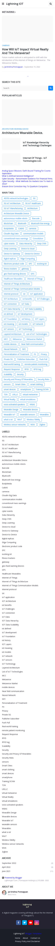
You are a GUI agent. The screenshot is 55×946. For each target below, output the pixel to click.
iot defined (8, 314)
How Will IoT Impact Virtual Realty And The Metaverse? (25, 51)
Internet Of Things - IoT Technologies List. (35, 159)
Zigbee (42, 424)
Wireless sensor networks (15, 424)
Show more (12, 894)
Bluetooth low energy (40, 223)
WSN (32, 424)
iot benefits (27, 299)
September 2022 (27, 863)
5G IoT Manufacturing (13, 208)
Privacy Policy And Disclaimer (27, 941)
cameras (32, 228)
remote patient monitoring (36, 364)
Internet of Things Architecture (17, 284)
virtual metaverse (30, 394)
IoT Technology (25, 329)
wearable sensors (27, 414)
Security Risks (43, 379)
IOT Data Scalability (33, 309)
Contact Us (35, 938)
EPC (30, 263)
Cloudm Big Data (11, 233)
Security (20, 374)
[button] (3, 3)
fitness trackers (10, 268)
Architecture (32, 208)
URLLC (15, 394)
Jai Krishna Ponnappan (18, 891)
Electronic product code (14, 263)
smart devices (10, 389)
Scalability (8, 374)
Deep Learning (10, 248)
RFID (27, 369)
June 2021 (27, 871)
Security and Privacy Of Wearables (18, 379)
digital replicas (10, 258)
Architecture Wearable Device (16, 213)
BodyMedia (9, 228)
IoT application (36, 294)
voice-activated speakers (14, 404)
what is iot (8, 419)
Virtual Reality (9, 399)
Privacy (44, 354)
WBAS (32, 404)
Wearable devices (30, 409)
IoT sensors (9, 329)
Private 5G (8, 359)
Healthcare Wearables (13, 278)
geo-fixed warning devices (15, 273)
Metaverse (17, 339)
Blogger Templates (33, 933)
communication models (33, 233)
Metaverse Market (34, 339)
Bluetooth (22, 223)
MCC (6, 339)
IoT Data (25, 304)
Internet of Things (35, 278)
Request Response (12, 369)
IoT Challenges (43, 299)
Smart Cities (20, 384)
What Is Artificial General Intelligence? (18, 176)
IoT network (38, 324)
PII (35, 354)
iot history (26, 319)
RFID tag (37, 369)
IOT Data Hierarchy (12, 309)
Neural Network (10, 349)
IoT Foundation (10, 319)
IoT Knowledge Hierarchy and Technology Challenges (37, 144)
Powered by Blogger (12, 878)
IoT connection (10, 304)
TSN (6, 394)
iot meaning (9, 324)
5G (34, 198)
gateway (25, 268)
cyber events (9, 243)
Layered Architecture (12, 334)
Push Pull (43, 359)
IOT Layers (39, 319)
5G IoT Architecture (12, 203)
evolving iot (42, 263)
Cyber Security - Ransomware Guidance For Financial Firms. (27, 178)
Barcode (35, 218)
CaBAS (21, 228)
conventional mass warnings (16, 238)
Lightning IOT (14, 4)
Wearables (44, 414)
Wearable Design (11, 409)
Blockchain (8, 223)
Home (17, 938)
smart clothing (36, 384)
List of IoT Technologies (36, 334)
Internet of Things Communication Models (22, 289)
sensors (7, 384)
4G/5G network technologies (16, 198)
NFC (24, 349)
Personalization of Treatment (16, 354)
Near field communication (32, 344)
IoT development (25, 314)
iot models (23, 324)
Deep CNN (41, 243)
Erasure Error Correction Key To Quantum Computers (25, 186)
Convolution (38, 238)
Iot (24, 294)
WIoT (19, 419)
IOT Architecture (11, 299)
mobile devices (10, 344)
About (25, 938)
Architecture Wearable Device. (22, 133)
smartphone (25, 389)
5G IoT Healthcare (33, 203)
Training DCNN (42, 389)
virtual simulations (27, 399)
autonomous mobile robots (15, 218)
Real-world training (12, 364)
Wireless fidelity (33, 419)
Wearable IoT (9, 414)
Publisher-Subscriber (26, 359)
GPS (32, 273)
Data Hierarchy (25, 243)
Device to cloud (27, 248)
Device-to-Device (32, 253)
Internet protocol (11, 294)
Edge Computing (28, 258)
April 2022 (27, 867)
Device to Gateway (12, 253)
